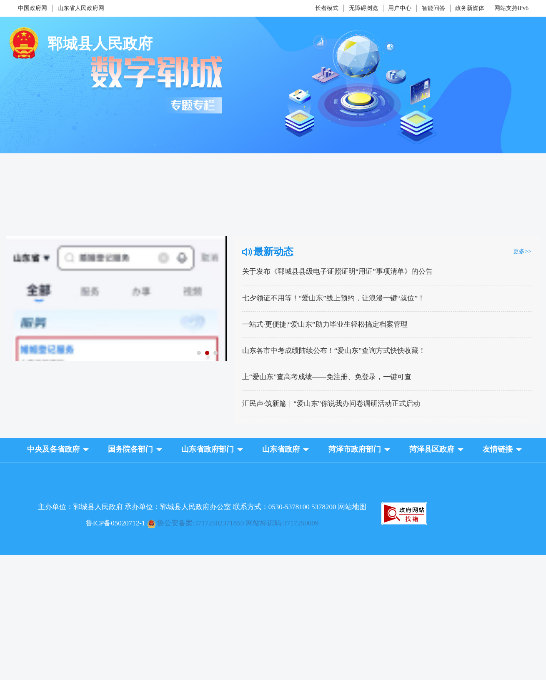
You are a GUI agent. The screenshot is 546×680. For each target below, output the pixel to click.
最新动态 (273, 251)
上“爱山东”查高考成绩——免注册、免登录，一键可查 (326, 377)
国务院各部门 (130, 449)
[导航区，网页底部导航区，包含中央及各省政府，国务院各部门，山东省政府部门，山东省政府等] (273, 456)
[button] (53, 450)
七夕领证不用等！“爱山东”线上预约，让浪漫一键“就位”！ (333, 298)
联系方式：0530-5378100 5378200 (285, 507)
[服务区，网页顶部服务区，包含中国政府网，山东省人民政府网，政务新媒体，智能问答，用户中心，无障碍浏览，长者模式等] (273, 8)
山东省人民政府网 (81, 8)
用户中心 (399, 8)
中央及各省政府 (53, 449)
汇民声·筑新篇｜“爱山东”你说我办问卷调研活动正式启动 (331, 404)
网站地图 (352, 507)
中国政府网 (32, 8)
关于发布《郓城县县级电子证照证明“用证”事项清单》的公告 (337, 271)
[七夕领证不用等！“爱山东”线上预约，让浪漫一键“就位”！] (116, 240)
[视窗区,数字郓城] (273, 227)
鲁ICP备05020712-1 (115, 523)
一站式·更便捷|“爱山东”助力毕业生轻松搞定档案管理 (325, 324)
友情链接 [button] (498, 449)
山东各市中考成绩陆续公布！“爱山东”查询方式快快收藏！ (334, 351)
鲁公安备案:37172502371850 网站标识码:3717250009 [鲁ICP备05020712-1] (238, 523)
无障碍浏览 (363, 8)
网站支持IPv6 (511, 8)
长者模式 (326, 8)
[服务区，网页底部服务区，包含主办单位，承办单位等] (273, 515)
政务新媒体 (469, 8)
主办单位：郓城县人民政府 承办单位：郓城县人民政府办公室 (202, 507)
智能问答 (433, 8)
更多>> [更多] (522, 251)
